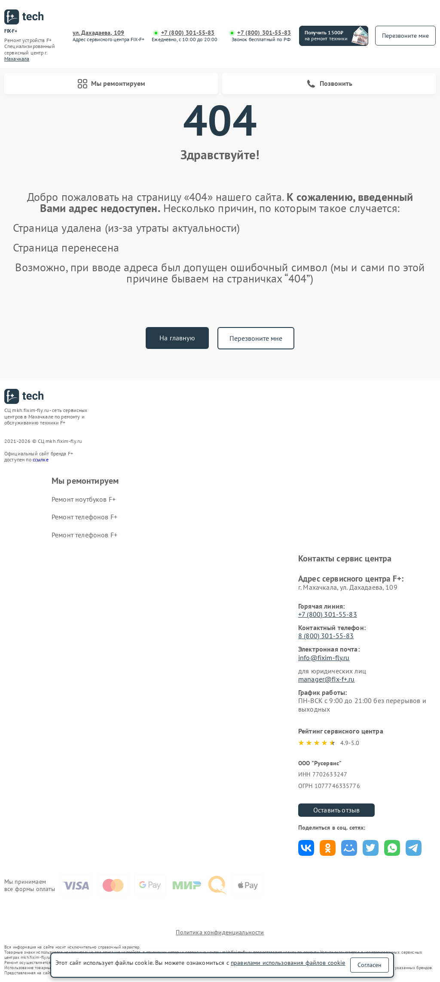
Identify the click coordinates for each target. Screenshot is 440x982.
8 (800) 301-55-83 (326, 635)
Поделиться (306, 848)
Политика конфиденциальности (220, 932)
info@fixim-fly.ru (324, 657)
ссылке (41, 459)
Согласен (370, 965)
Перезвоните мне (255, 338)
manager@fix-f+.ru (326, 679)
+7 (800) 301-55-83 (188, 32)
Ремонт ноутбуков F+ (84, 499)
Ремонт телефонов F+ (84, 516)
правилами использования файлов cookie (288, 963)
